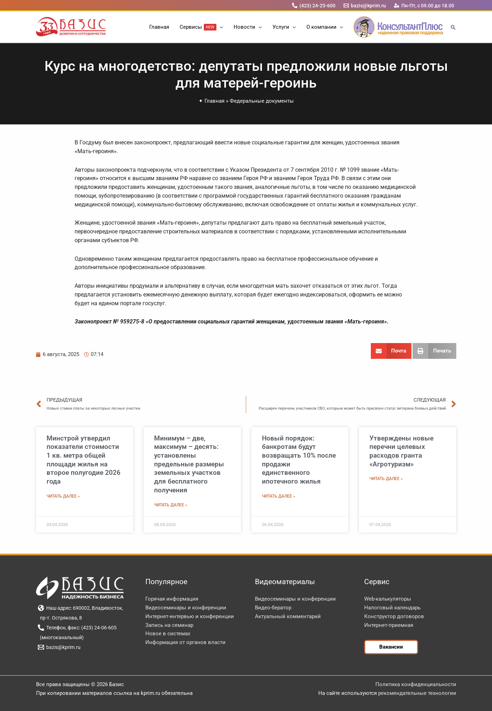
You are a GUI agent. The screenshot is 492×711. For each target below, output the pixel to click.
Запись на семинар (169, 625)
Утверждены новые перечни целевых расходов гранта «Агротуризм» (401, 451)
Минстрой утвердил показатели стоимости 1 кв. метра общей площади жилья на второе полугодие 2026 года (83, 459)
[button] (219, 27)
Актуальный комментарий (288, 616)
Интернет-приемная (388, 625)
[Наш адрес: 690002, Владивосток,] (80, 608)
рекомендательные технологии (417, 693)
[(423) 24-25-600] (313, 5)
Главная (214, 101)
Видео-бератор (273, 607)
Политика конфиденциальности (415, 684)
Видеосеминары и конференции (185, 607)
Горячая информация (171, 599)
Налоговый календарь (392, 607)
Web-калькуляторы (387, 599)
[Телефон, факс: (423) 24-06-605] (77, 627)
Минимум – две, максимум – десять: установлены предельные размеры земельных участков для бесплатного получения (189, 464)
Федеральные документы (262, 101)
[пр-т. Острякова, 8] (60, 617)
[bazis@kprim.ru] (364, 5)
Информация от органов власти (185, 642)
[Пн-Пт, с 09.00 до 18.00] (424, 5)
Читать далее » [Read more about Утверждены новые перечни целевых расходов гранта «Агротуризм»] (386, 478)
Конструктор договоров (394, 616)
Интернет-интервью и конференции (189, 616)
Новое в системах (167, 633)
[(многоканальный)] (61, 637)
